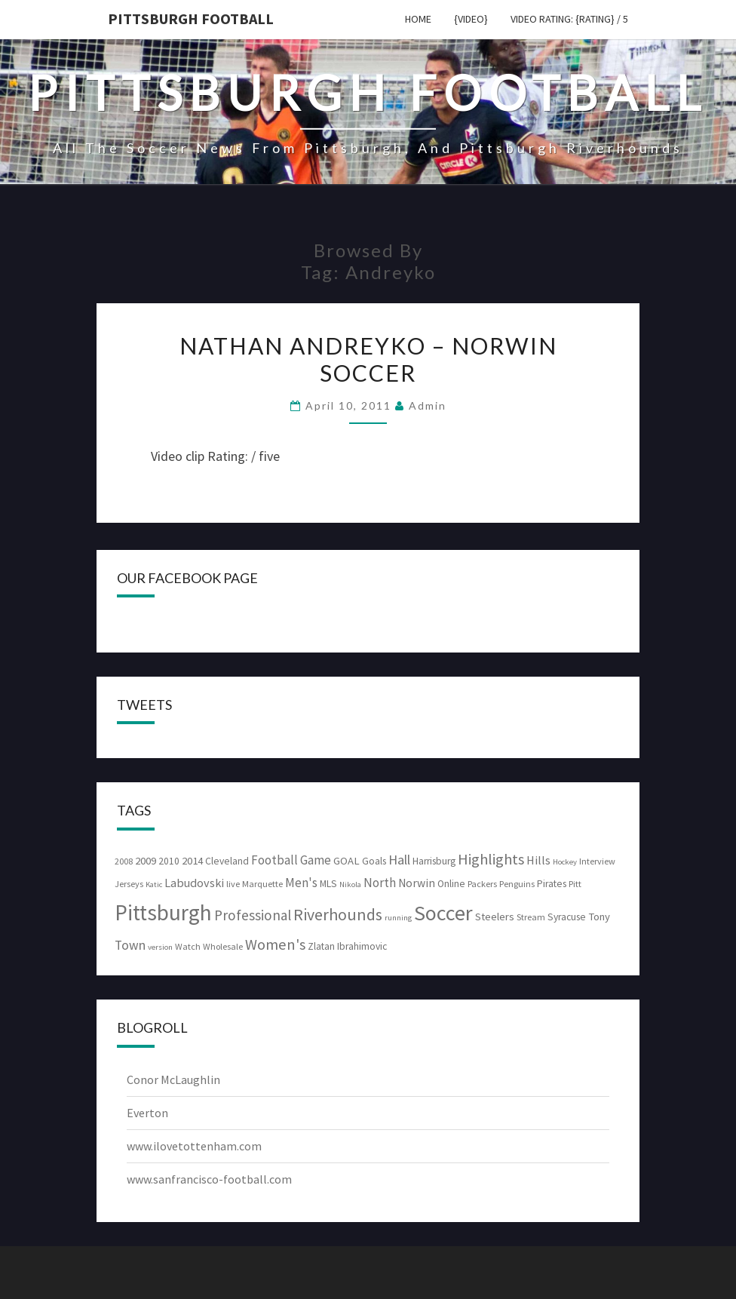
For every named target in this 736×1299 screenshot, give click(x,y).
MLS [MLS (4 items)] (328, 883)
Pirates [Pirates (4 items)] (551, 883)
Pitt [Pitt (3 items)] (575, 883)
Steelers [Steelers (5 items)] (494, 916)
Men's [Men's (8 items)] (301, 882)
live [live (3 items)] (233, 883)
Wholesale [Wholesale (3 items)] (223, 946)
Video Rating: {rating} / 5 (569, 19)
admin (427, 405)
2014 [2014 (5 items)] (192, 861)
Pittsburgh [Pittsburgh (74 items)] (163, 912)
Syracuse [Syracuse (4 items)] (566, 917)
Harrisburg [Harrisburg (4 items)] (433, 861)
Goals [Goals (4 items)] (374, 861)
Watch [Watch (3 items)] (188, 946)
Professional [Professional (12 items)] (252, 915)
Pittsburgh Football (191, 18)
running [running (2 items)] (398, 918)
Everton (147, 1112)
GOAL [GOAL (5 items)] (346, 861)
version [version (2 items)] (160, 947)
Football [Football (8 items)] (274, 860)
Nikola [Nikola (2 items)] (350, 884)
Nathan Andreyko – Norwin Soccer (368, 359)
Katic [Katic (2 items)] (154, 884)
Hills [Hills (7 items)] (538, 860)
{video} (471, 19)
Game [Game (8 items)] (315, 860)
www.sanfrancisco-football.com (209, 1179)
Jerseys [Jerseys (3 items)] (129, 883)
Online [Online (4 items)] (451, 883)
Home (418, 19)
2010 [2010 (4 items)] (168, 861)
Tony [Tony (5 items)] (599, 916)
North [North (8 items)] (379, 882)
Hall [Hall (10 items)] (399, 859)
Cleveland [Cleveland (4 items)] (227, 861)
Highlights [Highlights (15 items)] (491, 859)
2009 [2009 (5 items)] (145, 861)
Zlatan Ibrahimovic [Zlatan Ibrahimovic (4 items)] (347, 946)
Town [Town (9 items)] (130, 945)
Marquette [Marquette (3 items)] (262, 883)
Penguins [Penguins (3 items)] (517, 883)
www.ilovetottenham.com (194, 1145)
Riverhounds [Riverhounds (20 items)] (337, 914)
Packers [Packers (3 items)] (482, 883)
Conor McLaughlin (173, 1079)
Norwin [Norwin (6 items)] (416, 883)
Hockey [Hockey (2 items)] (565, 862)
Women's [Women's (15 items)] (275, 944)
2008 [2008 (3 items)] (124, 861)
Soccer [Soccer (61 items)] (443, 912)
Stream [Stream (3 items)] (531, 917)
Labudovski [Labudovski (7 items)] (194, 882)
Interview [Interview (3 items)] (597, 861)
